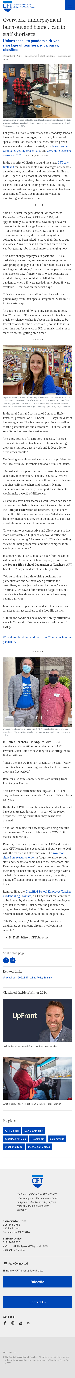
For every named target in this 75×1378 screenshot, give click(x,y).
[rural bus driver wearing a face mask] (37, 1078)
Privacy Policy (9, 1352)
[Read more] (37, 1020)
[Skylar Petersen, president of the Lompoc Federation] (37, 376)
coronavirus (31, 55)
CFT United (12, 1130)
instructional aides (39, 1146)
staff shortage (47, 55)
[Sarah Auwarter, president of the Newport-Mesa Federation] (37, 96)
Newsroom (38, 1138)
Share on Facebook (6, 960)
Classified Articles (15, 1138)
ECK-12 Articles (33, 1130)
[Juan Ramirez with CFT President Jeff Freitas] (37, 697)
